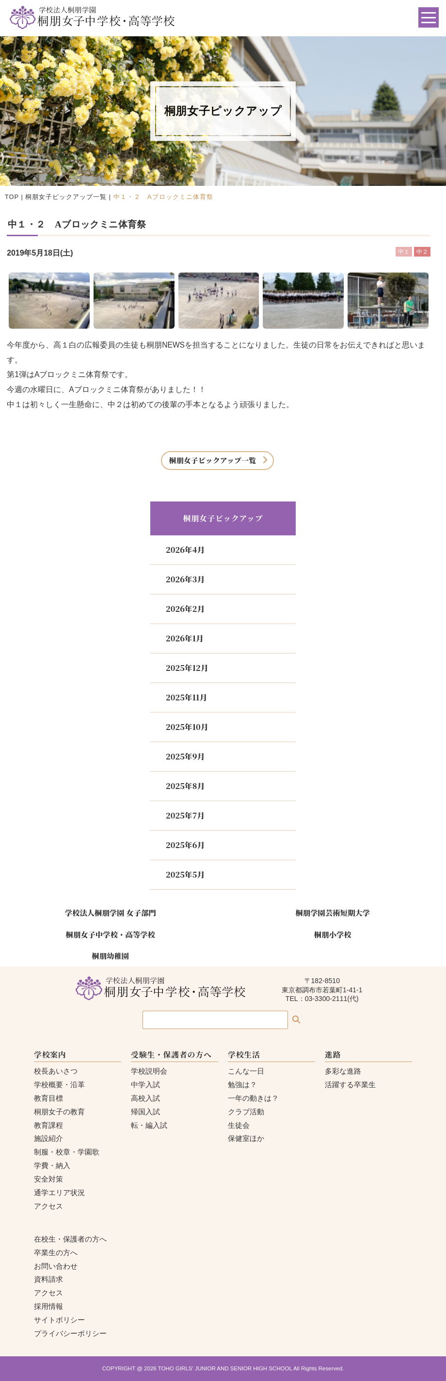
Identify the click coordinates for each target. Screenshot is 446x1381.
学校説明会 (149, 1071)
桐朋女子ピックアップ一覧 (66, 196)
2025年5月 (185, 874)
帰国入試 (145, 1112)
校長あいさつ (56, 1071)
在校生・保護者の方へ (70, 1239)
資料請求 (48, 1279)
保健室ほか (246, 1138)
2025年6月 (185, 844)
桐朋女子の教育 (59, 1112)
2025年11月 (186, 697)
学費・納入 (52, 1165)
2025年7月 (185, 815)
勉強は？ (242, 1084)
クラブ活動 (246, 1112)
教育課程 (48, 1125)
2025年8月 (185, 785)
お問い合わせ (56, 1266)
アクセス (48, 1206)
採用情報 (48, 1306)
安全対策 (48, 1179)
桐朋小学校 (332, 934)
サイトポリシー (59, 1320)
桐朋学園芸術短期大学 (332, 912)
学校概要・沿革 (59, 1084)
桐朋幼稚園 (110, 955)
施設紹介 (48, 1138)
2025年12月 (187, 667)
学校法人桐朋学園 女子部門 (110, 912)
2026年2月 (185, 608)
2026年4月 (185, 549)
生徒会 (239, 1125)
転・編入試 (149, 1125)
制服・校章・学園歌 (66, 1152)
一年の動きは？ (253, 1098)
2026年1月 (185, 638)
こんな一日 (246, 1071)
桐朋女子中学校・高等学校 (110, 934)
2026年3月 (185, 579)
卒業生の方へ (56, 1252)
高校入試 (145, 1098)
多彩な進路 (343, 1071)
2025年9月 (185, 756)
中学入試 (145, 1084)
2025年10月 (187, 726)
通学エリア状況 (59, 1192)
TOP (12, 196)
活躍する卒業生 (350, 1084)
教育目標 (48, 1098)
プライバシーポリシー (70, 1333)
